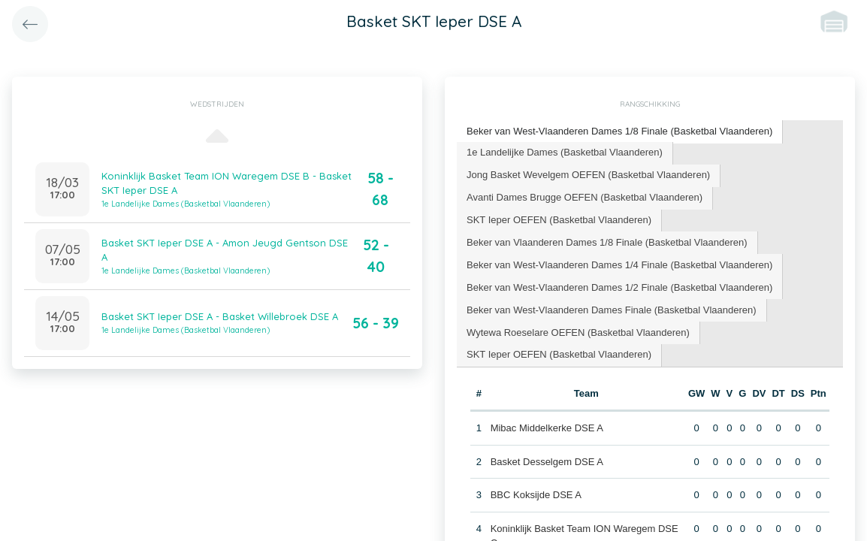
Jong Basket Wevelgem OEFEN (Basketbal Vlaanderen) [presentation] (588, 174)
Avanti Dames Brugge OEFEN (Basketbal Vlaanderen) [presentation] (584, 197)
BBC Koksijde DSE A (536, 494)
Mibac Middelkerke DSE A (547, 428)
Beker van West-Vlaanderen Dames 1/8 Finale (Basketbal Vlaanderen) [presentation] (619, 131)
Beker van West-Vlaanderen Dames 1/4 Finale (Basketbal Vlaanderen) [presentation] (619, 264)
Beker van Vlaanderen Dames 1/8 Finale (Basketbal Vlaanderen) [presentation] (607, 242)
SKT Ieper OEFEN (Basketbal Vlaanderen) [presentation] (559, 219)
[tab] (620, 132)
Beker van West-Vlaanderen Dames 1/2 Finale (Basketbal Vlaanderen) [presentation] (619, 287)
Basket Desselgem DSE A (547, 461)
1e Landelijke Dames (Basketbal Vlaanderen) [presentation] (565, 152)
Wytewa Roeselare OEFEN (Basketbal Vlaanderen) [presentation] (578, 332)
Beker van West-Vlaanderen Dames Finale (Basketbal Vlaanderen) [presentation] (612, 310)
